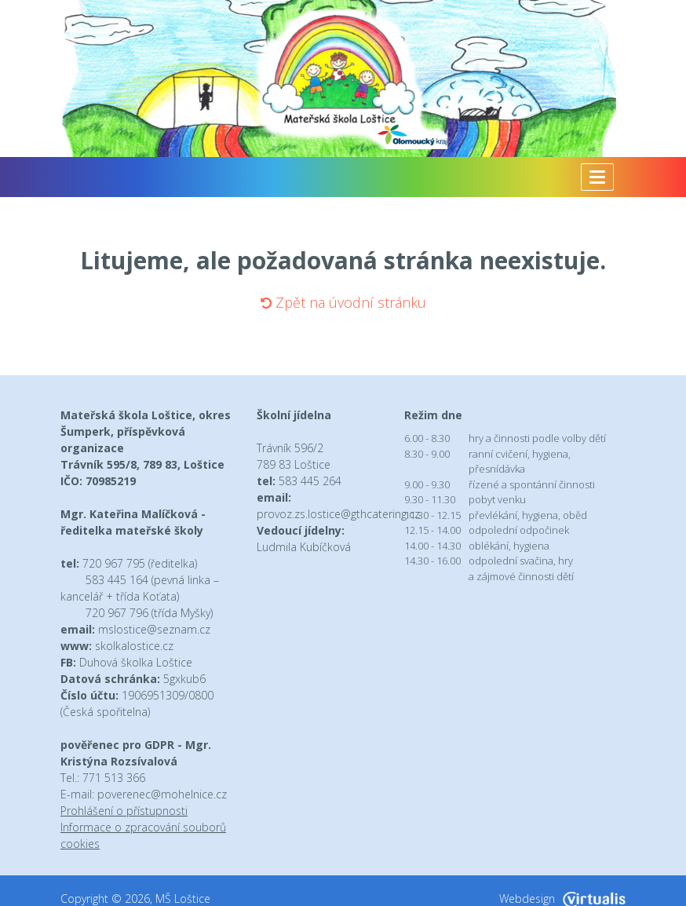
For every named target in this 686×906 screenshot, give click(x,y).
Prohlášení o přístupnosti (124, 810)
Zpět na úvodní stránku (343, 302)
